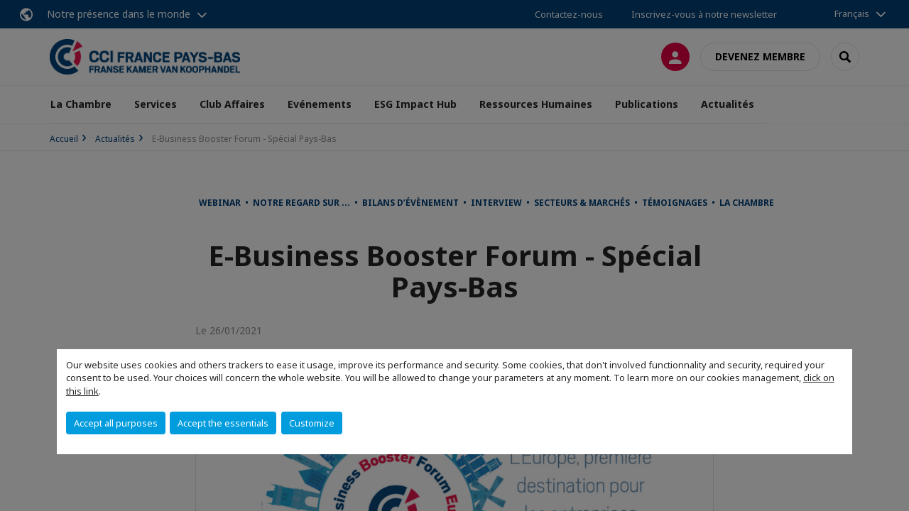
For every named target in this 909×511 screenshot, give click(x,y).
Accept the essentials (223, 423)
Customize (311, 423)
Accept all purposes (116, 423)
